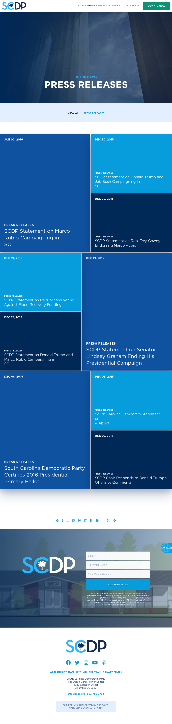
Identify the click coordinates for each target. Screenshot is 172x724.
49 (97, 520)
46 (79, 520)
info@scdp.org (76, 694)
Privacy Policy (114, 672)
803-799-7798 (95, 694)
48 (91, 520)
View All (74, 113)
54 (108, 520)
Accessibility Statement (64, 672)
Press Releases (93, 113)
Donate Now (156, 6)
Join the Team (92, 672)
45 (73, 520)
